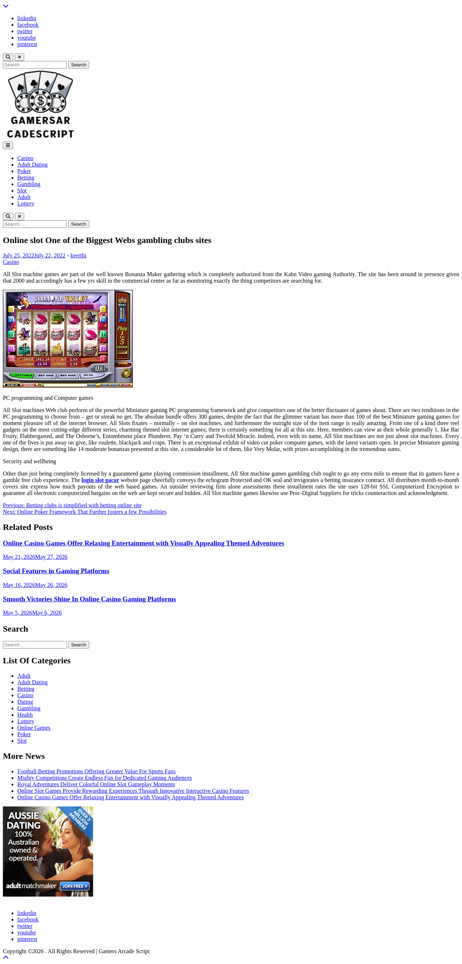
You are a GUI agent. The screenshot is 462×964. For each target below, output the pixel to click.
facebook (28, 25)
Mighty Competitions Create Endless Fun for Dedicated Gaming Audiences (104, 778)
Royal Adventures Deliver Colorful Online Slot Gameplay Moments (96, 784)
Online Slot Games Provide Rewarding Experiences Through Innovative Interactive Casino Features (133, 791)
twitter (24, 31)
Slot (22, 190)
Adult (23, 197)
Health (25, 715)
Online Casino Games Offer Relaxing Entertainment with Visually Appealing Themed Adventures (143, 543)
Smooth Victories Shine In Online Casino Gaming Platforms (89, 599)
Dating (25, 702)
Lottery (25, 203)
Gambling (28, 184)
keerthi (78, 255)
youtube (26, 38)
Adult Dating (32, 165)
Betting (25, 177)
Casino (25, 158)
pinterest (27, 44)
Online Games (34, 728)
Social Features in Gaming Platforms (56, 571)
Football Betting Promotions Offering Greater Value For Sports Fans (96, 771)
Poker (24, 171)
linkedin (26, 18)
